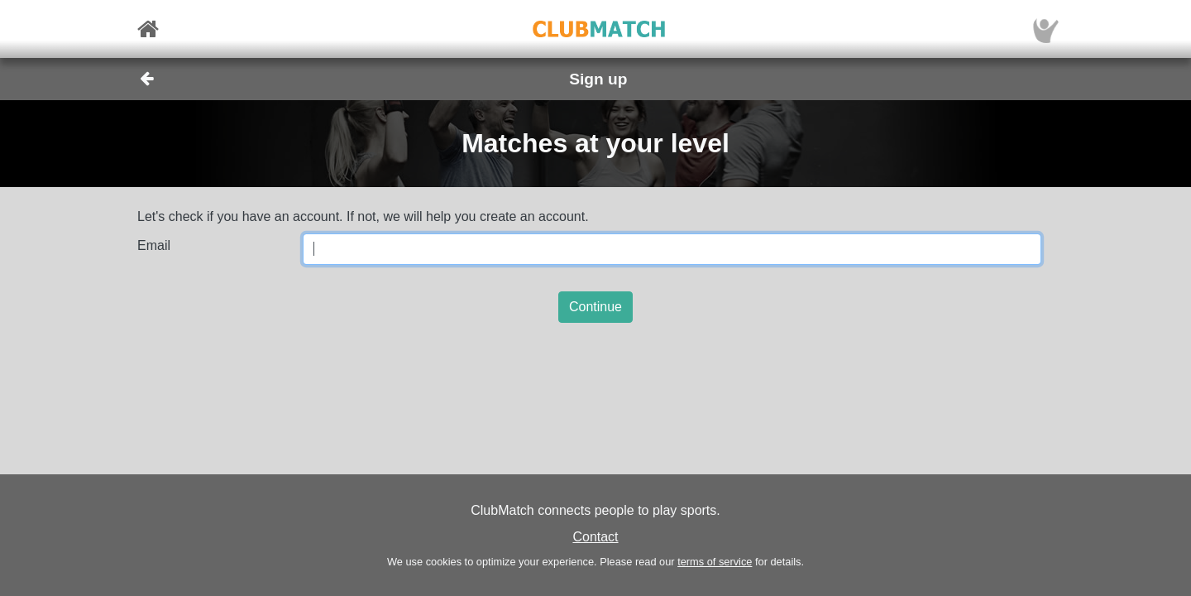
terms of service (714, 561)
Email (153, 245)
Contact (595, 537)
